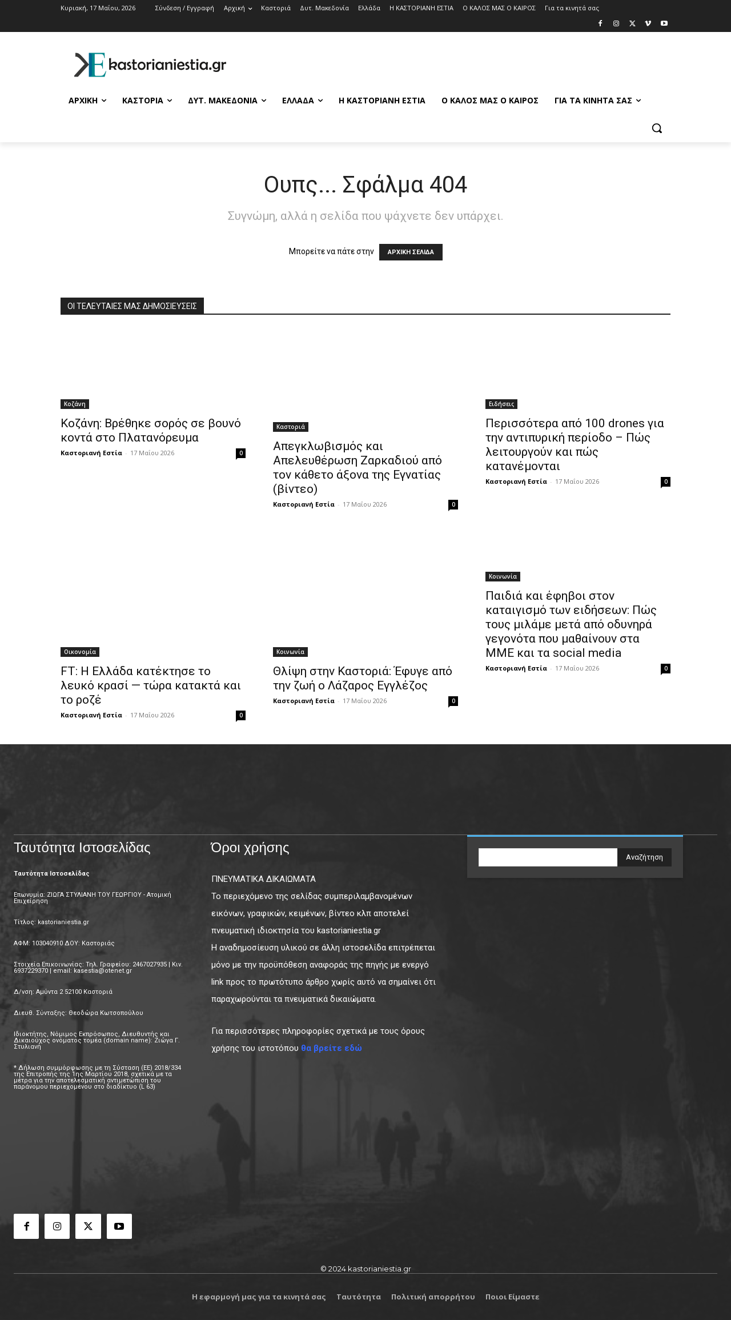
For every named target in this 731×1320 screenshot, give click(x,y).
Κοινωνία (290, 652)
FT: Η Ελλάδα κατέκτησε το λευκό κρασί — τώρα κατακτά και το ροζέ (151, 685)
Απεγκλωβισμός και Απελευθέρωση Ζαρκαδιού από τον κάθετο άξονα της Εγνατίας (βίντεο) (357, 467)
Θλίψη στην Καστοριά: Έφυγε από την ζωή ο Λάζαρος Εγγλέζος (362, 678)
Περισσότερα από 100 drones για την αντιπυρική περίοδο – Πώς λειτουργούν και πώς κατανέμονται (574, 444)
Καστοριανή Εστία (91, 452)
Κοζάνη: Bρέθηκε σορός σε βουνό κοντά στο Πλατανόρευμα (151, 430)
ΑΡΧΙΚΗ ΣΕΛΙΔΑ (411, 252)
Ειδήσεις (501, 404)
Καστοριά (290, 427)
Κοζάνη (75, 404)
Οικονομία (80, 652)
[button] (656, 128)
